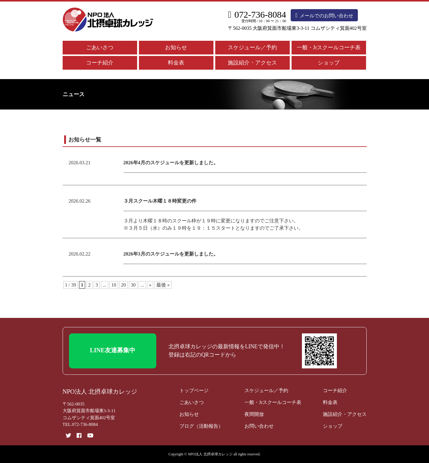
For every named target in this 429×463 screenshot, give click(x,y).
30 (133, 284)
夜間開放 (254, 414)
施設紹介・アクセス (252, 63)
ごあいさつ (99, 47)
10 (113, 284)
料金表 (176, 63)
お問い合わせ (259, 426)
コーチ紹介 (99, 63)
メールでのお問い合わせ (324, 15)
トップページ (194, 390)
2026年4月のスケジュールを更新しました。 (170, 162)
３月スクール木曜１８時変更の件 (159, 201)
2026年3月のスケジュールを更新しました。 (170, 253)
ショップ (329, 63)
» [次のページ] (150, 284)
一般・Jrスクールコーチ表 (329, 47)
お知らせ (176, 47)
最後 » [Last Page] (163, 284)
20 (123, 284)
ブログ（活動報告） (201, 426)
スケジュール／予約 (252, 47)
